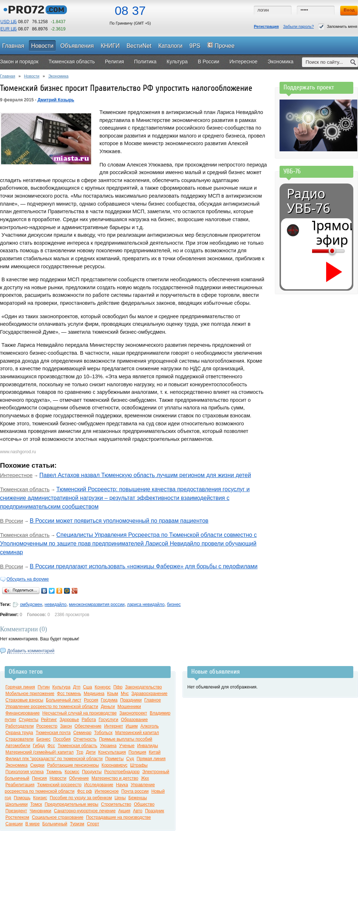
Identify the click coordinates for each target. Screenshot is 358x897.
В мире (32, 823)
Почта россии (135, 791)
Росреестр (46, 726)
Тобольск (103, 732)
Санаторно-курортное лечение (85, 810)
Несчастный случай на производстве (79, 713)
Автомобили (17, 745)
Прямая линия (151, 758)
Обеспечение (87, 726)
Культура (61, 687)
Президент (16, 810)
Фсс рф (84, 791)
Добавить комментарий (30, 650)
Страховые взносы (24, 700)
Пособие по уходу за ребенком (81, 797)
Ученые (126, 745)
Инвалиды (147, 745)
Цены (120, 797)
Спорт (93, 823)
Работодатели (19, 726)
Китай (155, 752)
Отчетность (85, 739)
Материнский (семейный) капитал (39, 752)
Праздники (130, 700)
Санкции (14, 823)
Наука (122, 784)
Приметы (114, 758)
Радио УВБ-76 (308, 201)
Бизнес (43, 739)
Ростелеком (17, 817)
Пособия (62, 739)
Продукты (92, 771)
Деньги (108, 706)
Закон (66, 726)
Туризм (77, 823)
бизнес (173, 604)
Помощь (22, 797)
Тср (79, 752)
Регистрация (266, 26)
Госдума (109, 700)
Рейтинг (49, 719)
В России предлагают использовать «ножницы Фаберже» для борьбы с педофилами (143, 566)
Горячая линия (20, 687)
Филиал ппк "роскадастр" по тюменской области (54, 758)
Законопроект (133, 713)
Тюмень (54, 771)
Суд (130, 758)
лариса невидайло (146, 604)
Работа (89, 719)
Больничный (54, 823)
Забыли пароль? (298, 26)
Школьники (16, 804)
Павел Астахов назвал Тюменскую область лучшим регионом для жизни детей (145, 475)
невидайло (55, 604)
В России (11, 521)
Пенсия (39, 778)
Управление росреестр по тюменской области (51, 706)
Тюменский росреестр (59, 784)
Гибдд (39, 745)
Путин (44, 687)
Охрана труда (19, 732)
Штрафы (139, 765)
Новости (31, 76)
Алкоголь (149, 726)
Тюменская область (25, 489)
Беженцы (137, 797)
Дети (91, 752)
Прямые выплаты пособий (125, 739)
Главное (152, 700)
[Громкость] (316, 250)
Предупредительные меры (71, 804)
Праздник (154, 810)
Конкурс (103, 687)
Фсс (51, 745)
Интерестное (16, 475)
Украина (108, 745)
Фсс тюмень (69, 693)
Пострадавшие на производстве (118, 817)
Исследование (99, 784)
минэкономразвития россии (97, 604)
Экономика (58, 76)
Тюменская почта (53, 732)
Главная (7, 76)
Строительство (116, 804)
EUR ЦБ (8, 28)
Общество (144, 804)
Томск (36, 804)
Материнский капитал (137, 732)
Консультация (112, 752)
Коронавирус (115, 765)
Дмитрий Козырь (56, 99)
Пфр (117, 687)
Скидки (37, 765)
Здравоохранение (149, 693)
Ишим (132, 726)
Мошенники (129, 706)
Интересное (107, 791)
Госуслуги (108, 719)
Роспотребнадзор (122, 771)
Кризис (40, 797)
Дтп (76, 687)
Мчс (125, 693)
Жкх (145, 778)
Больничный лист (63, 700)
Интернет (113, 726)
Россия (91, 700)
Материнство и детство (114, 778)
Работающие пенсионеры (73, 765)
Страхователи (19, 739)
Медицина (94, 693)
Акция (124, 810)
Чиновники (40, 810)
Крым (112, 693)
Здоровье (69, 719)
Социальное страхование (57, 817)
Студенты (28, 719)
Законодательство (143, 687)
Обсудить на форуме (28, 579)
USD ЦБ (8, 21)
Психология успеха (24, 771)
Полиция (137, 752)
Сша (87, 687)
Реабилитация (19, 784)
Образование (134, 719)
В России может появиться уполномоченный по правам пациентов (119, 521)
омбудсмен (31, 604)
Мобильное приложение (29, 693)
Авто (137, 810)
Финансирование (22, 713)
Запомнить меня (337, 27)
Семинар (82, 732)
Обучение (79, 778)
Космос (72, 771)
